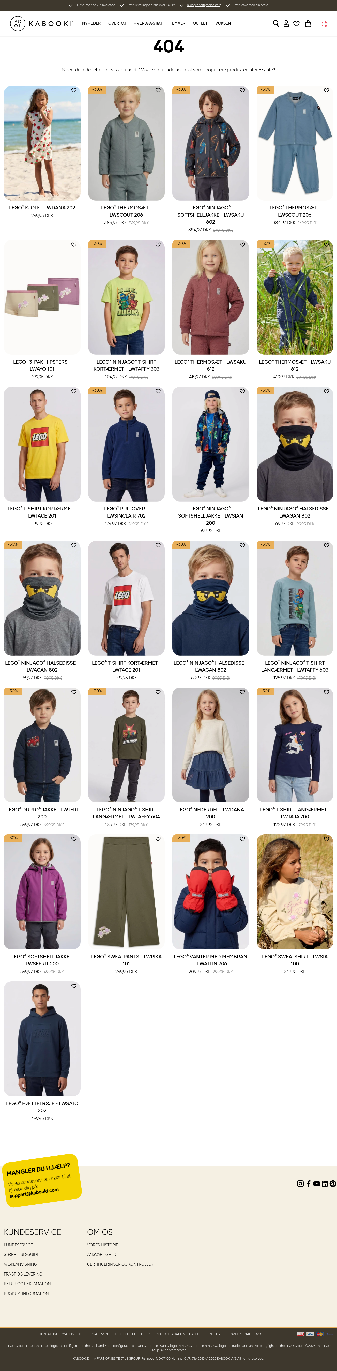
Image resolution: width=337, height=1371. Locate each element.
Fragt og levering (23, 1274)
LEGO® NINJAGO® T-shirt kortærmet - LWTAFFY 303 (126, 370)
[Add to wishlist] (73, 90)
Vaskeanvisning (20, 1265)
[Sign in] (286, 23)
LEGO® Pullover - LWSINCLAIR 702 (126, 516)
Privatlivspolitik (102, 1334)
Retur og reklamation (27, 1284)
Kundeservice (18, 1245)
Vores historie (102, 1245)
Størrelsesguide (21, 1255)
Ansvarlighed (101, 1255)
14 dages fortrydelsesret (203, 5)
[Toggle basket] (308, 23)
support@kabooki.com (34, 1193)
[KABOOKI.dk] (41, 23)
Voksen (223, 24)
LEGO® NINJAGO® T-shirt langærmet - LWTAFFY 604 (126, 817)
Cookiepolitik (132, 1334)
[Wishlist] (296, 23)
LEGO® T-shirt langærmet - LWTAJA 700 (295, 817)
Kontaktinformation (57, 1334)
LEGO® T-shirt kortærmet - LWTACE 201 (42, 516)
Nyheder (91, 24)
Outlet (200, 24)
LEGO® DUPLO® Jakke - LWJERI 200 (42, 817)
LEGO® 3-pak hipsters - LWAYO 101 (42, 370)
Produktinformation (26, 1294)
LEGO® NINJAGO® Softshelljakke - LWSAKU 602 (210, 219)
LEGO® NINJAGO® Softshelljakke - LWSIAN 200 (210, 520)
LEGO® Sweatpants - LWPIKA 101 (126, 964)
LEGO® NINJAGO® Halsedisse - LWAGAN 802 (295, 516)
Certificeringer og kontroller (120, 1265)
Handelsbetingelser (206, 1334)
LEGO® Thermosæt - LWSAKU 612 (211, 370)
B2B (258, 1334)
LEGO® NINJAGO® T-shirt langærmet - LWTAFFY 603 (294, 670)
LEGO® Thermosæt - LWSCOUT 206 (126, 215)
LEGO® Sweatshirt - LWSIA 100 (295, 964)
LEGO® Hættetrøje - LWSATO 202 (42, 1111)
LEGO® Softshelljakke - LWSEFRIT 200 (42, 964)
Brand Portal (239, 1334)
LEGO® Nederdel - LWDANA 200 (210, 817)
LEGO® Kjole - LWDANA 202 (42, 212)
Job (81, 1334)
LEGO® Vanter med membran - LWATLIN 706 (210, 964)
